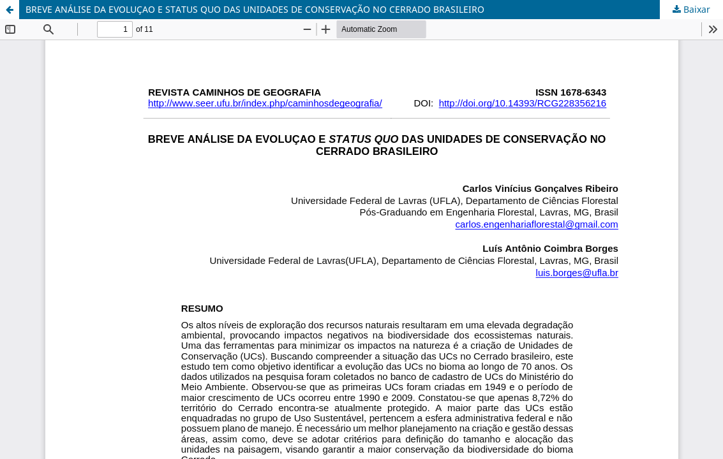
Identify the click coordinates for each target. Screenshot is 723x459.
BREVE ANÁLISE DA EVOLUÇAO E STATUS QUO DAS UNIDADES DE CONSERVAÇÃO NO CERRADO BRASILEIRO (255, 9)
